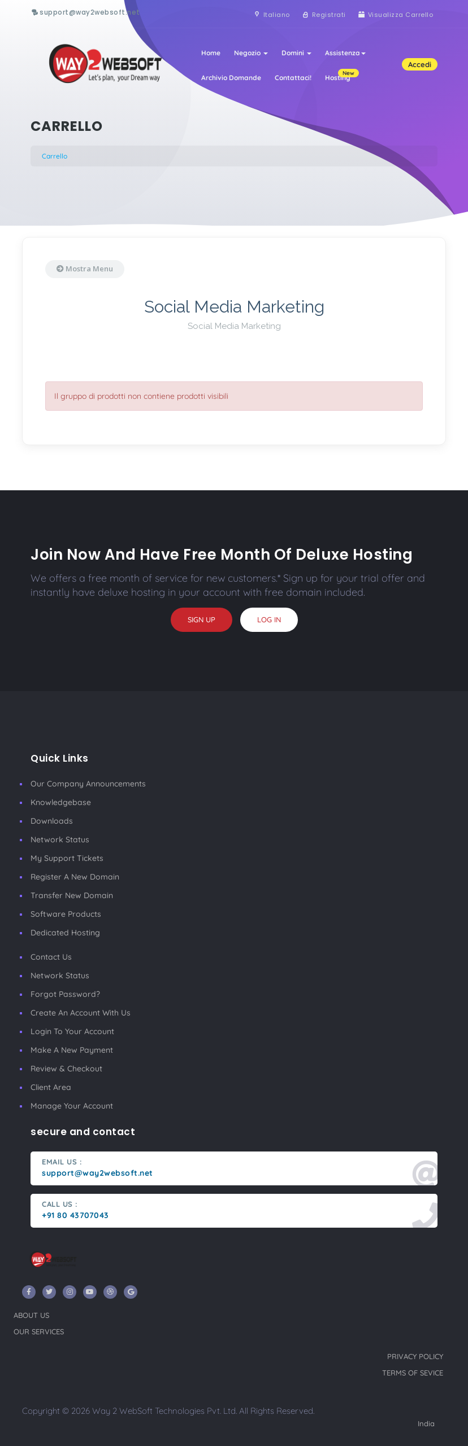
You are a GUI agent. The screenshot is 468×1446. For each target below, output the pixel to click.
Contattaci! (293, 77)
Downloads (52, 821)
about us (31, 1315)
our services (39, 1331)
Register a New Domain (75, 877)
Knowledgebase (61, 802)
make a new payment (72, 1050)
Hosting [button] (341, 75)
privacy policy (415, 1356)
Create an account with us (81, 1013)
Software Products (66, 914)
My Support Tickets (67, 858)
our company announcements (88, 784)
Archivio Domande (231, 77)
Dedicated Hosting (65, 933)
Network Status (60, 839)
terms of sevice (412, 1372)
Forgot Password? (65, 994)
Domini (296, 53)
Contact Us (51, 957)
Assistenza (345, 53)
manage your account (72, 1106)
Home (210, 53)
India (426, 1423)
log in (269, 619)
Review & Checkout (66, 1068)
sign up (201, 619)
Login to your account (72, 1031)
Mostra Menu (85, 268)
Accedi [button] (419, 64)
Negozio (251, 53)
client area (51, 1087)
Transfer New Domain (72, 895)
